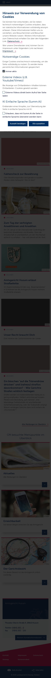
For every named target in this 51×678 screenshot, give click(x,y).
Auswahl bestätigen (18, 124)
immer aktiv (11, 71)
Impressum (8, 51)
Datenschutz (13, 41)
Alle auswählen (39, 124)
